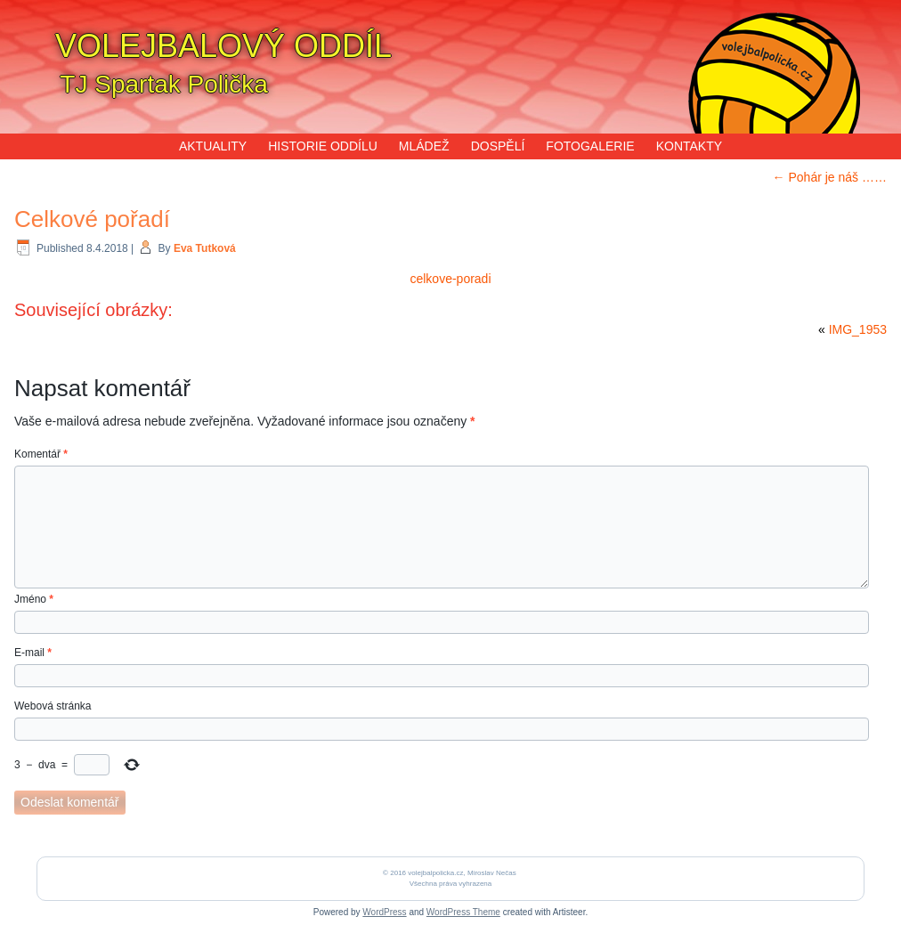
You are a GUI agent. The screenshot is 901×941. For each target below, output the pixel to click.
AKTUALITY (213, 146)
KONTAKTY (689, 146)
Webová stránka (53, 706)
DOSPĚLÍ (498, 146)
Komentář (41, 454)
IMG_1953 (858, 329)
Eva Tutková (205, 248)
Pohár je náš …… (830, 177)
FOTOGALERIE (590, 146)
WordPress (384, 912)
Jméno (33, 599)
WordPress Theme (463, 912)
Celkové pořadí (92, 219)
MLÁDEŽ (424, 146)
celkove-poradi (450, 279)
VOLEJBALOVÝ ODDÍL (223, 46)
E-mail (33, 652)
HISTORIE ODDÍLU (322, 146)
